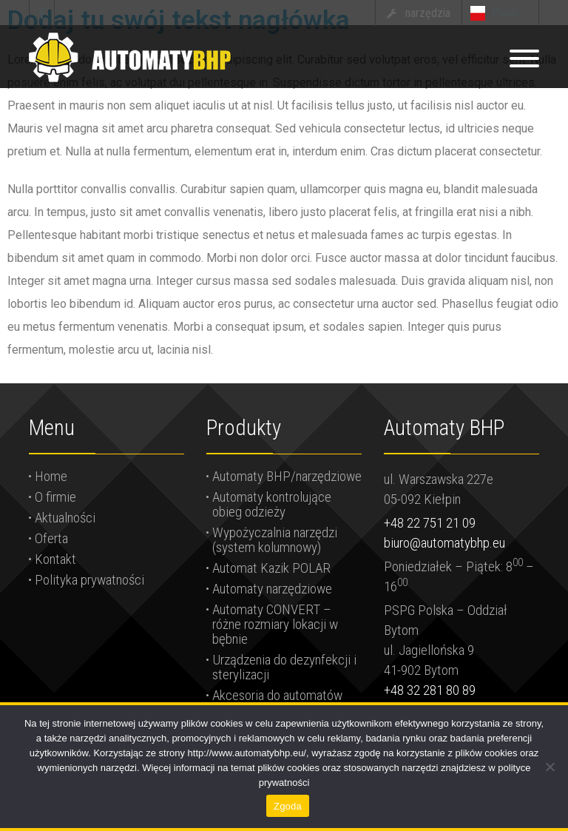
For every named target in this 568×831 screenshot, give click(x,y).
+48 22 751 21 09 (430, 522)
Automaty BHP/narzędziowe (287, 476)
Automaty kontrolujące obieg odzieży (271, 504)
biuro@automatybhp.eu (444, 542)
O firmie (55, 496)
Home (51, 476)
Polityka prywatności (89, 579)
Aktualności (65, 517)
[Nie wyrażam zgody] (549, 766)
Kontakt (55, 559)
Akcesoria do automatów (277, 695)
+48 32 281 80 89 (430, 690)
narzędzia (427, 13)
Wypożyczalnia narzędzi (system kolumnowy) (274, 540)
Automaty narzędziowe (272, 588)
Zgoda (288, 806)
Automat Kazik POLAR (271, 567)
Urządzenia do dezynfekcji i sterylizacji (284, 667)
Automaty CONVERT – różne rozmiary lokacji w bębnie (275, 624)
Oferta (51, 538)
